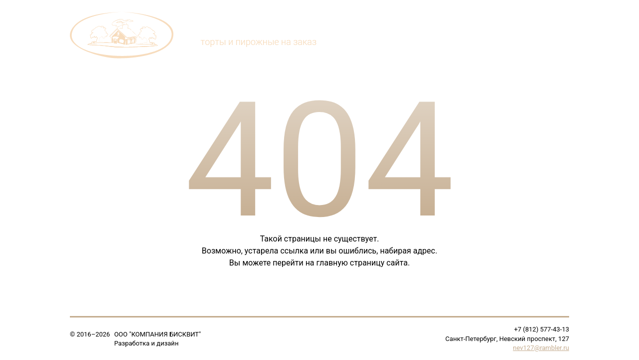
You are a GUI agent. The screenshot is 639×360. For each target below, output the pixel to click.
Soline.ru (193, 343)
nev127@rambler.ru (541, 348)
